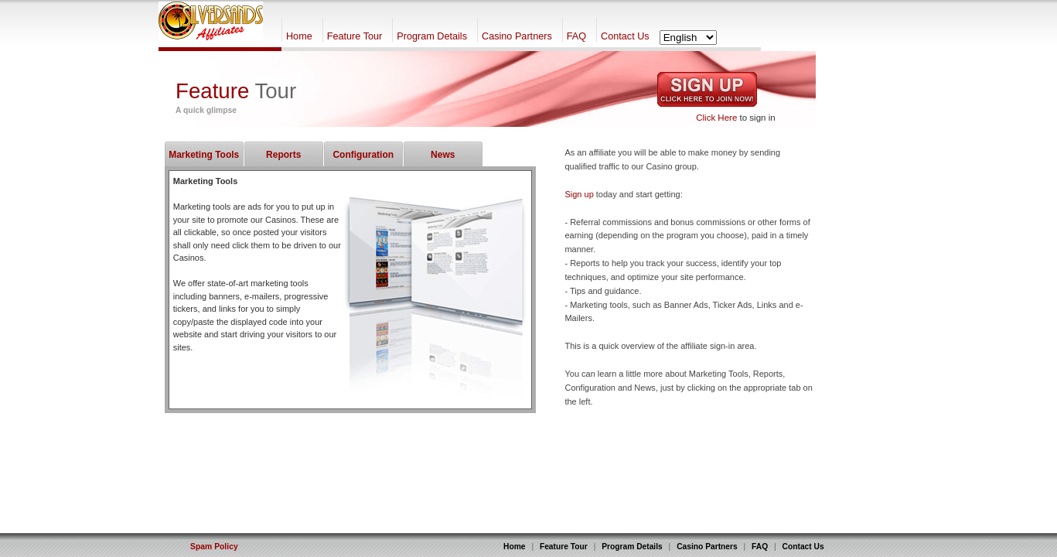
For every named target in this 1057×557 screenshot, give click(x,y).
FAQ (576, 36)
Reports (283, 154)
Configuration (363, 154)
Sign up (578, 194)
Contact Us (625, 36)
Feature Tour (355, 36)
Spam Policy (214, 546)
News (443, 154)
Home (299, 36)
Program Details (432, 36)
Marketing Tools (204, 154)
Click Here (716, 117)
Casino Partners (517, 36)
